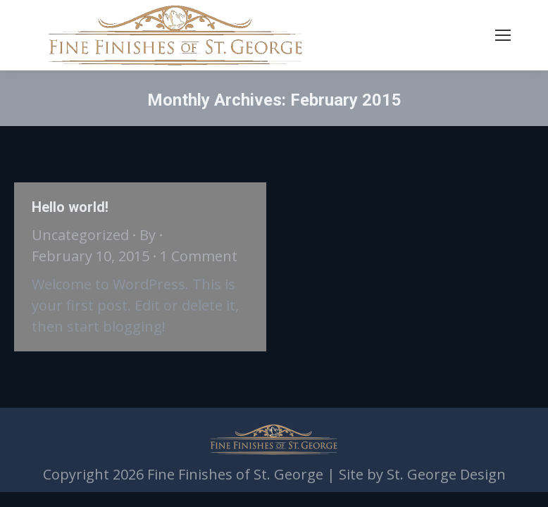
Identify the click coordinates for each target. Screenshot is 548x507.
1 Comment (198, 255)
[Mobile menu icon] (503, 35)
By (147, 234)
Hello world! (70, 207)
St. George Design (446, 474)
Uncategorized (80, 234)
